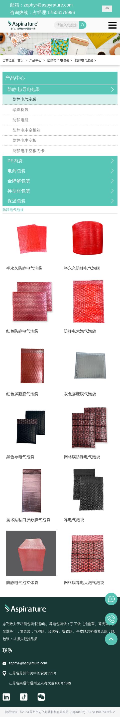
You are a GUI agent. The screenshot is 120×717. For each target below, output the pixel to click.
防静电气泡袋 (25, 99)
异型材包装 (19, 190)
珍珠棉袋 (21, 109)
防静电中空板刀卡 (29, 151)
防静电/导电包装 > (59, 60)
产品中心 (35, 60)
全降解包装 (19, 180)
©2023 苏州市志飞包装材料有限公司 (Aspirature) (52, 712)
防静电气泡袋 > (85, 60)
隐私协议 (11, 712)
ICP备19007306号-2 (101, 712)
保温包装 (17, 200)
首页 (21, 60)
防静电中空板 (25, 140)
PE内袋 (15, 160)
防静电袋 (21, 120)
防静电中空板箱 (27, 130)
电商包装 (17, 170)
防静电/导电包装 (24, 89)
